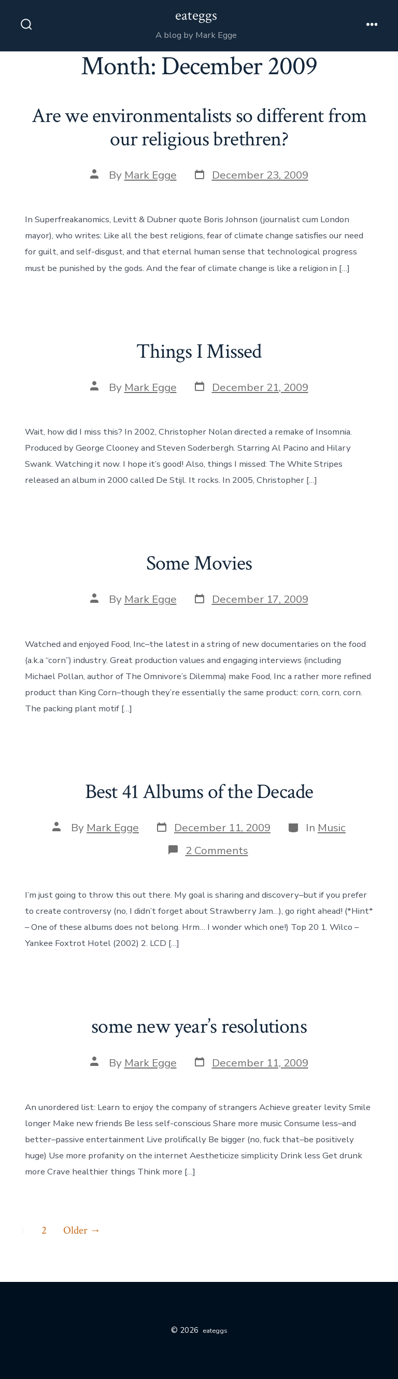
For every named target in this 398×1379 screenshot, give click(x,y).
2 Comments (217, 850)
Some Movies (199, 563)
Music (332, 827)
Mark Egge (150, 175)
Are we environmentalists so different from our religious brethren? (199, 127)
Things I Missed (198, 351)
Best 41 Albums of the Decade (199, 791)
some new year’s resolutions (199, 1026)
